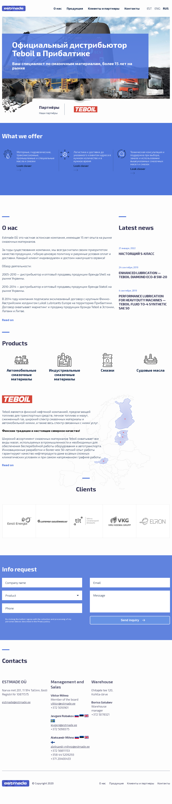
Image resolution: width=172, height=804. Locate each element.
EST (149, 8)
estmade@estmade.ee (16, 702)
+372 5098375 (60, 729)
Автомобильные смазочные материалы (21, 374)
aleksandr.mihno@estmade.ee (70, 746)
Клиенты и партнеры (103, 8)
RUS (166, 8)
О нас (58, 8)
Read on (8, 320)
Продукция (75, 8)
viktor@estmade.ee (63, 703)
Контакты (132, 8)
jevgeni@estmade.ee (64, 725)
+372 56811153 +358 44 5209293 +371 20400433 (62, 754)
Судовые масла (151, 370)
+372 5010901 (60, 707)
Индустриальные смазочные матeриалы (64, 374)
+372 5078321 (100, 714)
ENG (157, 8)
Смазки (107, 370)
